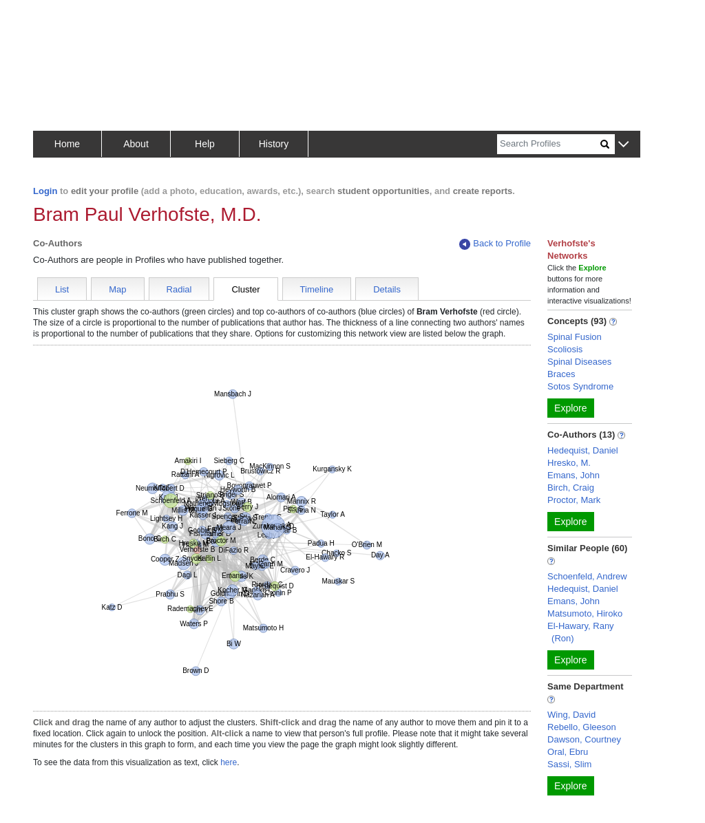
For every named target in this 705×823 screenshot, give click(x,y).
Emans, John (573, 475)
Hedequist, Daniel (582, 450)
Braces (561, 374)
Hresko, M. (569, 463)
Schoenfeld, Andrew (587, 576)
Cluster (245, 289)
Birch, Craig (570, 487)
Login (45, 191)
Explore (570, 408)
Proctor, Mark (573, 500)
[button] (623, 145)
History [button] (274, 143)
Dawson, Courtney (584, 739)
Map (117, 289)
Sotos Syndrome (580, 386)
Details (387, 289)
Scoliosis (564, 349)
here (228, 762)
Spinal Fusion (574, 337)
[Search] (548, 144)
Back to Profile (495, 244)
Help (205, 143)
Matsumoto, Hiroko (584, 613)
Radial (179, 289)
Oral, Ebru (567, 752)
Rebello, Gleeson (581, 727)
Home (67, 143)
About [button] (136, 143)
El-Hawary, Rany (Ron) (580, 632)
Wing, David (571, 714)
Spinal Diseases (579, 361)
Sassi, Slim (569, 764)
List (62, 289)
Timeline (317, 289)
